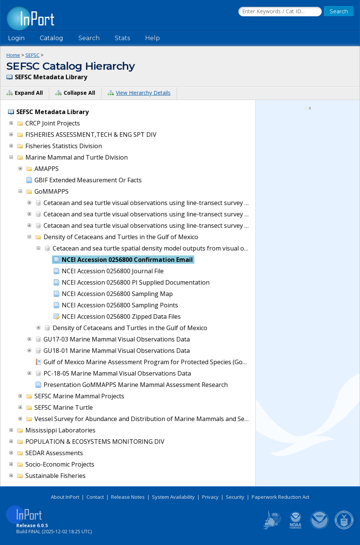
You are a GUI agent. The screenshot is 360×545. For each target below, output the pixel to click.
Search (89, 38)
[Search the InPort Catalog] (280, 12)
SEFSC (32, 55)
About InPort (65, 496)
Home (13, 55)
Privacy (210, 496)
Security (235, 496)
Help (152, 38)
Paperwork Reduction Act (280, 496)
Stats (122, 38)
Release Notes (128, 496)
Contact (95, 496)
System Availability (173, 496)
